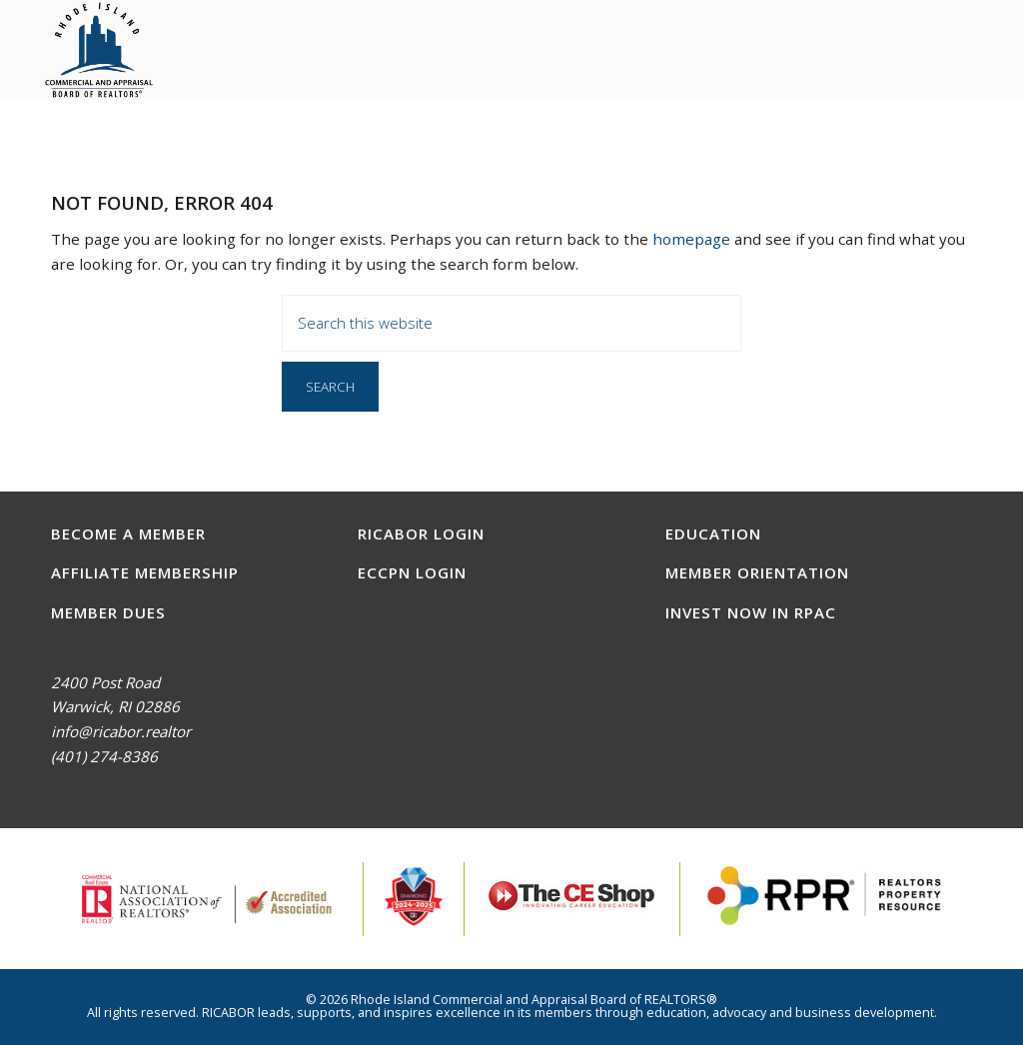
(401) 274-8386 (104, 756)
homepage (691, 239)
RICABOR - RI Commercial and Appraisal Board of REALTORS (99, 50)
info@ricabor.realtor (121, 731)
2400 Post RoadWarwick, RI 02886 (115, 694)
